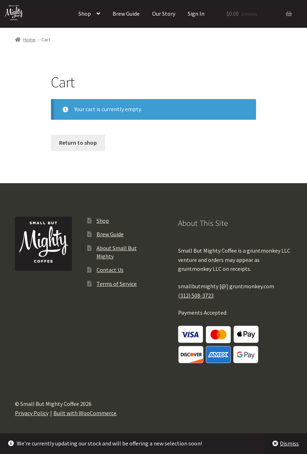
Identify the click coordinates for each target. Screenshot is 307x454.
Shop (84, 13)
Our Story (163, 13)
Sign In (196, 13)
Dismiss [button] (289, 443)
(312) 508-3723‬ (196, 295)
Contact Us (110, 269)
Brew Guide (126, 13)
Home (29, 39)
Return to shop (78, 142)
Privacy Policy (31, 413)
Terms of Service (117, 283)
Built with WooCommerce (84, 413)
